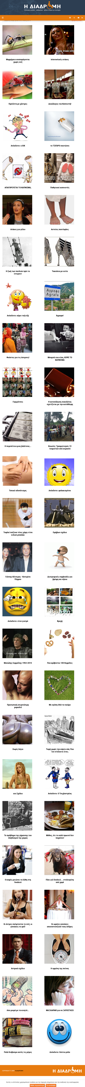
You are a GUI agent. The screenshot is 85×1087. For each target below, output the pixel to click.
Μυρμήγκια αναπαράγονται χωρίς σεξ (18, 60)
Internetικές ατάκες (60, 59)
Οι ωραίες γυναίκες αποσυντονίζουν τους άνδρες (60, 925)
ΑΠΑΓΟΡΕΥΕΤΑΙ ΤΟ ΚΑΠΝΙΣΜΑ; (18, 187)
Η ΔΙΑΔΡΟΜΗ (19, 1071)
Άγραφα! (60, 315)
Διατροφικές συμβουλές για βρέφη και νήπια (59, 578)
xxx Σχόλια (18, 793)
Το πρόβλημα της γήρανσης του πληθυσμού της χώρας (18, 836)
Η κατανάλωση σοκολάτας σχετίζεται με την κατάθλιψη (60, 403)
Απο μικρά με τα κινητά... (18, 1010)
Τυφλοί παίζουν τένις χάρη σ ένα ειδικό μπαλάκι (17, 533)
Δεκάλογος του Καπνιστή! (59, 104)
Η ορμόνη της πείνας (60, 968)
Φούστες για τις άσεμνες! (18, 357)
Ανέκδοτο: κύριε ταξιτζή (18, 315)
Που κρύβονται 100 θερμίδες (59, 663)
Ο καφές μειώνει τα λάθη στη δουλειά (18, 881)
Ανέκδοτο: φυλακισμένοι (60, 490)
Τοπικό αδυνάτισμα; (18, 490)
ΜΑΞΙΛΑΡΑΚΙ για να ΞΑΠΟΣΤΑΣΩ (60, 1010)
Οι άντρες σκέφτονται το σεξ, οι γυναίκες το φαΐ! (18, 925)
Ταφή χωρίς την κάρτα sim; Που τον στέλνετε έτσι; (60, 750)
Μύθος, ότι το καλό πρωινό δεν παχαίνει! (60, 836)
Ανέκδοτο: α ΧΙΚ (18, 145)
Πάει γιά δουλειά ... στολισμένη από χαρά (60, 881)
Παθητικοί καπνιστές (59, 187)
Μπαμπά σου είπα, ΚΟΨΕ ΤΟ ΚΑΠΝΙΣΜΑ (60, 358)
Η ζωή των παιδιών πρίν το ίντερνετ (18, 272)
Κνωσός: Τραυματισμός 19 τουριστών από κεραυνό (59, 447)
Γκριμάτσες (18, 402)
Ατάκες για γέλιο (17, 229)
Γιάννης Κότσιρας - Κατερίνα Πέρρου (17, 578)
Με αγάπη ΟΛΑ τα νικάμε (60, 705)
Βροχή (60, 621)
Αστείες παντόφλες (60, 229)
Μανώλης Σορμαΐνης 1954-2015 (18, 663)
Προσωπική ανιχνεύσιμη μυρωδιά (18, 706)
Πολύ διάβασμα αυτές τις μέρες (18, 1052)
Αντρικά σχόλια (18, 968)
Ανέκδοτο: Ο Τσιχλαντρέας (60, 793)
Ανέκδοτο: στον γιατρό (18, 621)
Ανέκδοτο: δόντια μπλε (60, 1052)
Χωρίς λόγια (18, 749)
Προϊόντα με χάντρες (18, 104)
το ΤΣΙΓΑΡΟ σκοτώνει (59, 145)
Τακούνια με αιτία (60, 271)
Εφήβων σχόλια (60, 532)
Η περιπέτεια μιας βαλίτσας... (18, 446)
